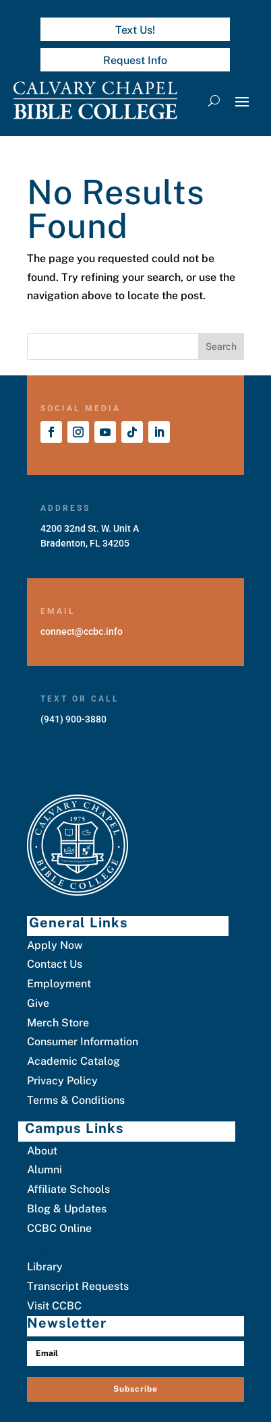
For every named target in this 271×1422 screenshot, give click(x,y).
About (42, 1150)
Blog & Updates (67, 1208)
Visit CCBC (54, 1305)
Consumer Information (82, 1041)
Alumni (44, 1169)
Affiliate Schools (68, 1189)
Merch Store (58, 1022)
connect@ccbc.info (81, 631)
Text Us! (135, 30)
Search (221, 346)
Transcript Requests (78, 1286)
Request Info (135, 60)
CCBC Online (59, 1228)
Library (45, 1266)
